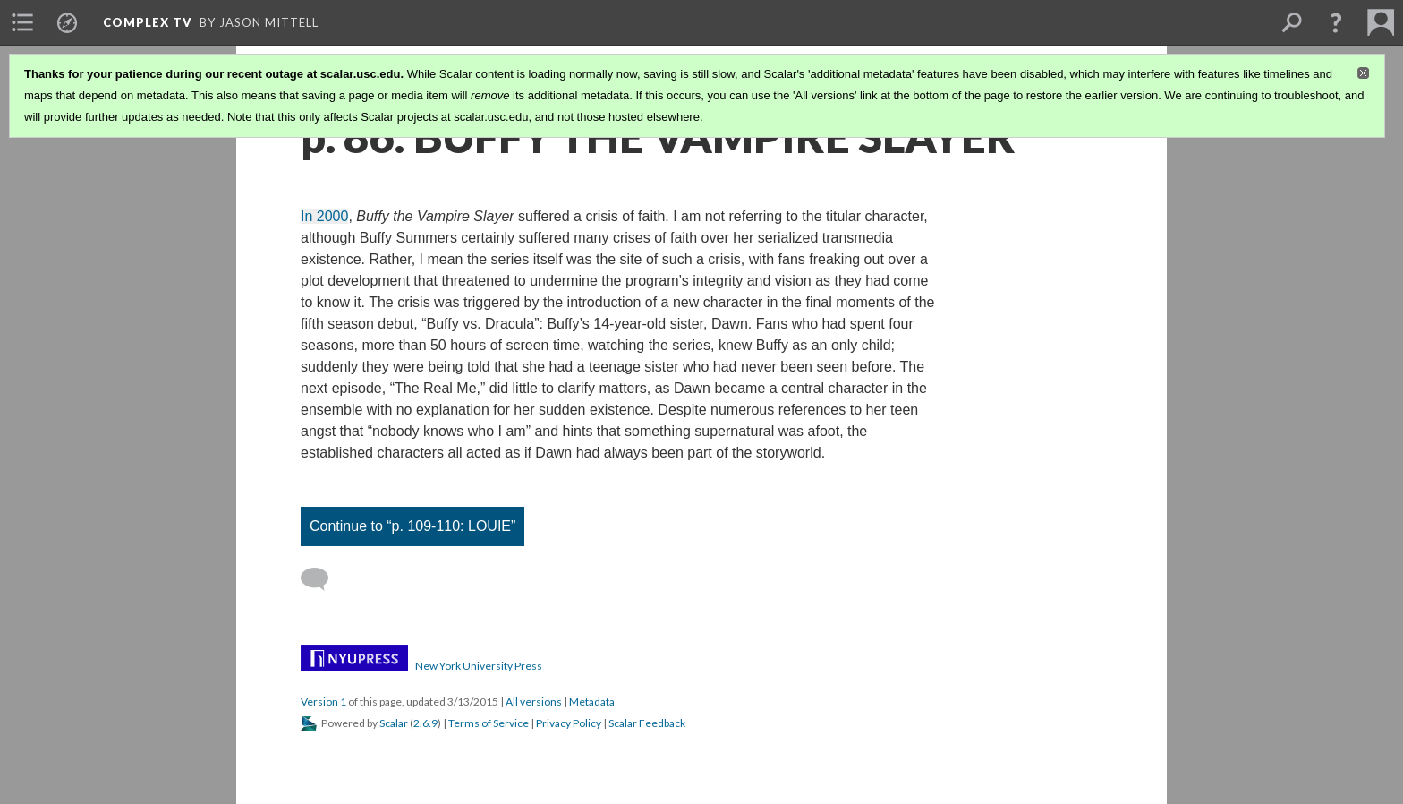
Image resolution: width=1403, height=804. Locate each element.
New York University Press (478, 665)
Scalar (393, 723)
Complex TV (147, 22)
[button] (1336, 22)
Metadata (592, 701)
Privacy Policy (568, 723)
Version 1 (323, 701)
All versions (534, 701)
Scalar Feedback (646, 723)
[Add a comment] (322, 579)
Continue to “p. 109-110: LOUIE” (412, 526)
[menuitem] (22, 22)
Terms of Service (488, 723)
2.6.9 (425, 723)
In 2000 (324, 216)
